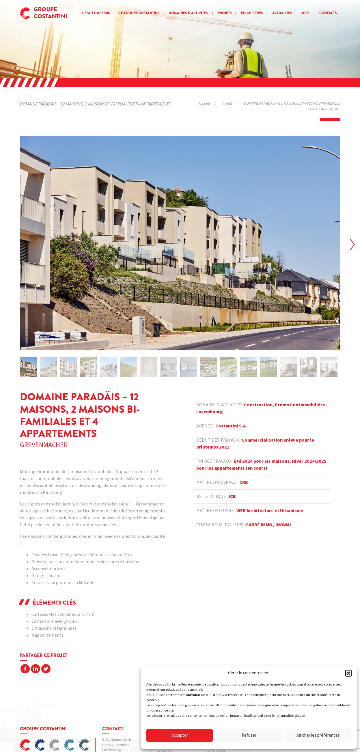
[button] (348, 673)
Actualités (282, 13)
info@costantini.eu (127, 707)
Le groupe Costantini (139, 13)
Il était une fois (95, 13)
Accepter (179, 735)
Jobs (305, 13)
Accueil (204, 103)
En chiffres (252, 13)
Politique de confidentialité (118, 736)
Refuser (249, 735)
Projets (225, 13)
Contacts (328, 13)
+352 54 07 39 (117, 702)
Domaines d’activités (188, 13)
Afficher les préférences (318, 735)
